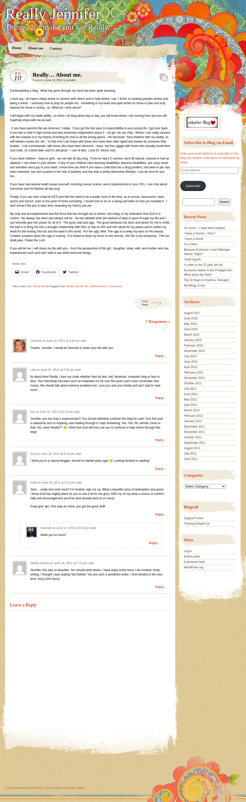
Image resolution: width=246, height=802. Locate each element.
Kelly (33, 482)
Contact (55, 48)
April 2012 (190, 405)
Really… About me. (162, 76)
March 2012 (191, 410)
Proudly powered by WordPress (24, 787)
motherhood (97, 286)
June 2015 (191, 329)
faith (29, 286)
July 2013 (190, 356)
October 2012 (193, 383)
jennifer (71, 80)
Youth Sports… (193, 259)
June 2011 (191, 459)
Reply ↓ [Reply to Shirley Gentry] (160, 587)
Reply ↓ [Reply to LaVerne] (160, 356)
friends (79, 286)
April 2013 (190, 367)
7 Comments (114, 286)
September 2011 (195, 442)
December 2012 (194, 378)
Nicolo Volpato (76, 787)
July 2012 (190, 388)
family (36, 286)
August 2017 (192, 313)
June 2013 (191, 361)
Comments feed (194, 562)
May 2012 (190, 399)
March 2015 (191, 334)
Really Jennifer (53, 13)
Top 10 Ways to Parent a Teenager (206, 280)
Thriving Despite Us (197, 523)
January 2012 (193, 421)
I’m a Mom (191, 244)
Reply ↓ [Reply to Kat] (160, 440)
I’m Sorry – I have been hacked (204, 228)
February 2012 (193, 415)
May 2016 (190, 324)
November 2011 (194, 432)
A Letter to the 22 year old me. (203, 265)
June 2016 (191, 318)
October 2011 (193, 437)
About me (35, 48)
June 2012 (191, 394)
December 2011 (194, 426)
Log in (188, 551)
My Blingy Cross (194, 285)
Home (16, 48)
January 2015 (193, 340)
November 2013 (194, 351)
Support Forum (193, 518)
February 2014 (193, 345)
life (43, 286)
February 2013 (193, 372)
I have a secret (193, 239)
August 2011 (192, 448)
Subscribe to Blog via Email (208, 142)
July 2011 (190, 453)
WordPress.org (193, 567)
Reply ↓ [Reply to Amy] (160, 469)
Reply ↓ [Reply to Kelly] (160, 514)
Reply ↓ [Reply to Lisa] (160, 398)
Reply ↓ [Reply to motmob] (154, 543)
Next (157, 302)
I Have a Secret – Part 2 (199, 233)
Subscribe (193, 186)
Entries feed (192, 556)
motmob (46, 528)
